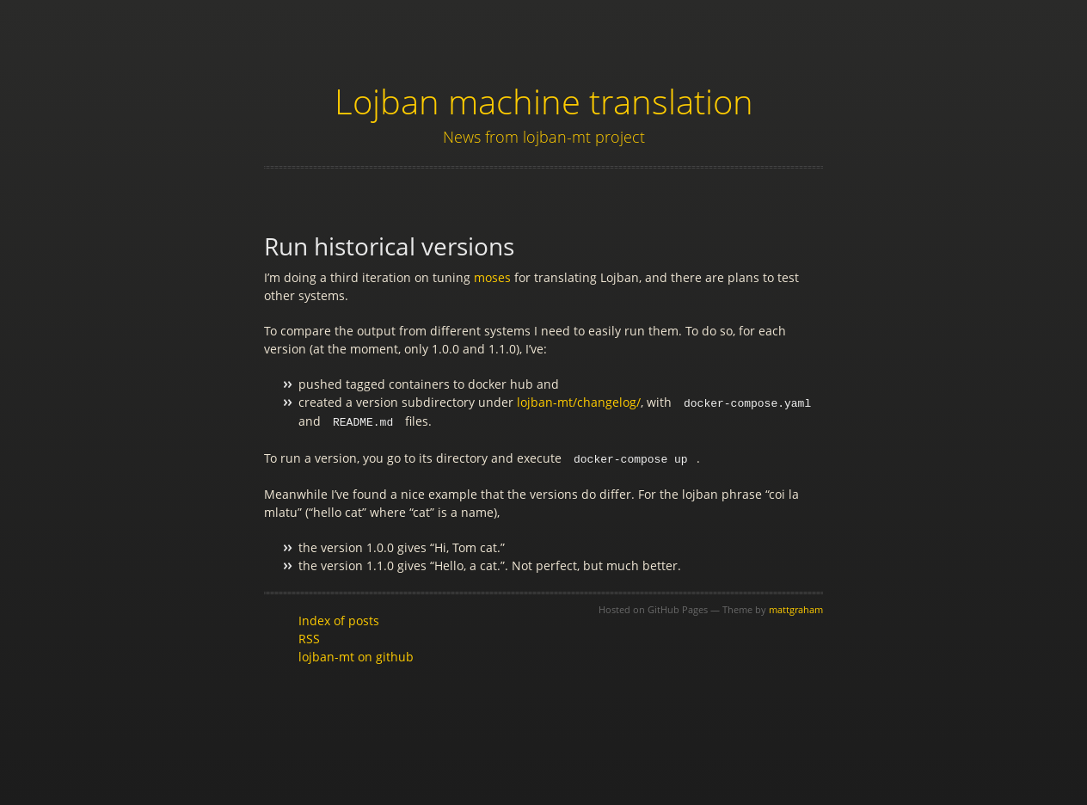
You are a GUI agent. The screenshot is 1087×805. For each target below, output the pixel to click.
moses (492, 277)
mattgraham (796, 606)
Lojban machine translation (544, 101)
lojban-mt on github (356, 654)
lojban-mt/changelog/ (579, 402)
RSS (309, 636)
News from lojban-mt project (544, 136)
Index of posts (338, 618)
